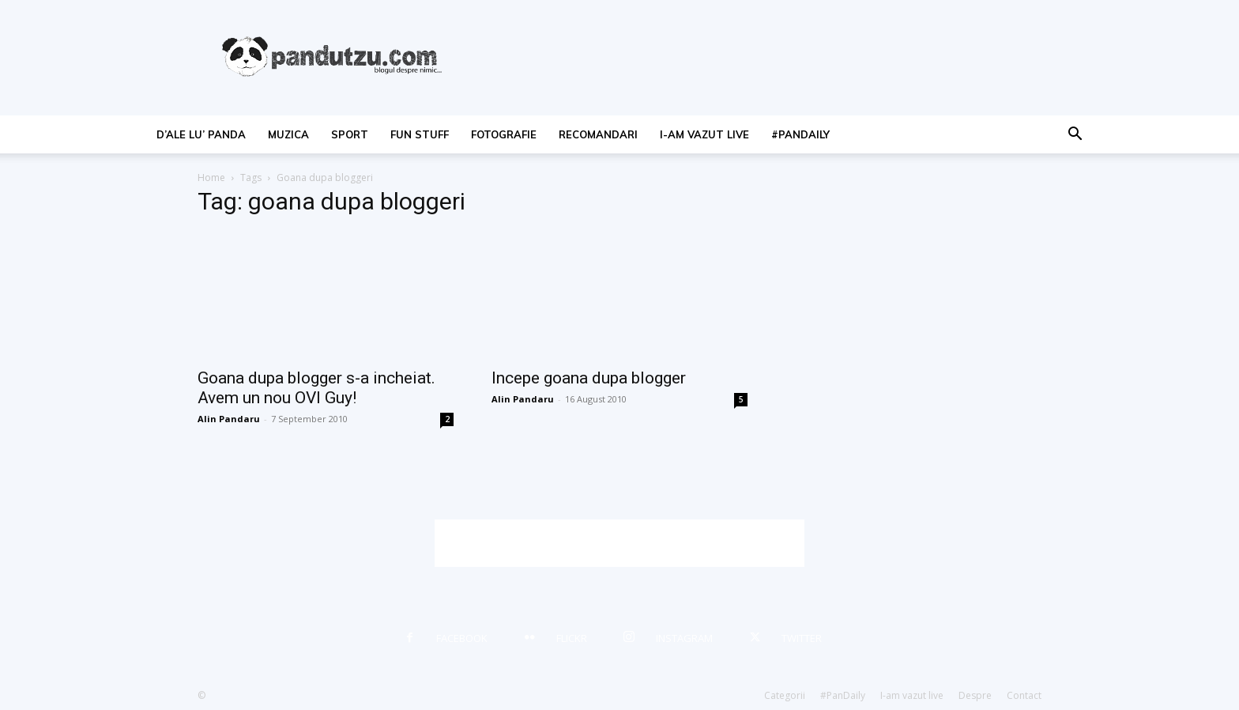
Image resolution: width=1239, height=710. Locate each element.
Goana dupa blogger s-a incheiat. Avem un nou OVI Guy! (316, 387)
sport (349, 134)
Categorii (784, 695)
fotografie (504, 134)
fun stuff (419, 134)
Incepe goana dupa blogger (588, 377)
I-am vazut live (704, 134)
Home (211, 177)
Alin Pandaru (229, 419)
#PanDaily (800, 134)
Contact (1024, 695)
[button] (1075, 135)
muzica (288, 134)
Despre (975, 695)
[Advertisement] (619, 543)
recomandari (598, 134)
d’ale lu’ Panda (201, 134)
